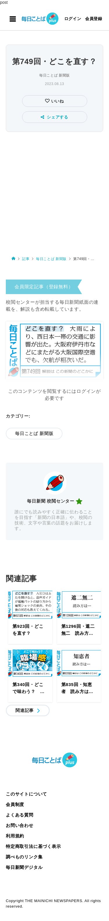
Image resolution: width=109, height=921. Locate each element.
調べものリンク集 (24, 856)
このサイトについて (26, 793)
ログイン (72, 18)
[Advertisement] (54, 191)
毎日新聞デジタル (24, 867)
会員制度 (15, 804)
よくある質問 (19, 814)
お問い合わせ (19, 825)
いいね (57, 101)
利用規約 (15, 835)
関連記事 (24, 710)
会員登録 (93, 18)
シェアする (54, 117)
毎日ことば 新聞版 (54, 75)
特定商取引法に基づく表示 (33, 846)
